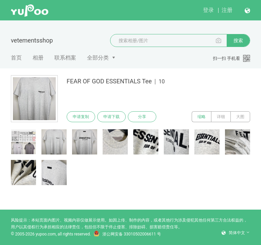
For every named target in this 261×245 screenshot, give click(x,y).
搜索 (238, 40)
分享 (142, 116)
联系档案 (65, 57)
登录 (208, 10)
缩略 (201, 116)
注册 (227, 10)
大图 (240, 116)
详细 (221, 116)
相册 (38, 57)
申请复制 (81, 116)
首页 (16, 57)
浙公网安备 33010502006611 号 (127, 234)
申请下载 (111, 116)
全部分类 (98, 57)
